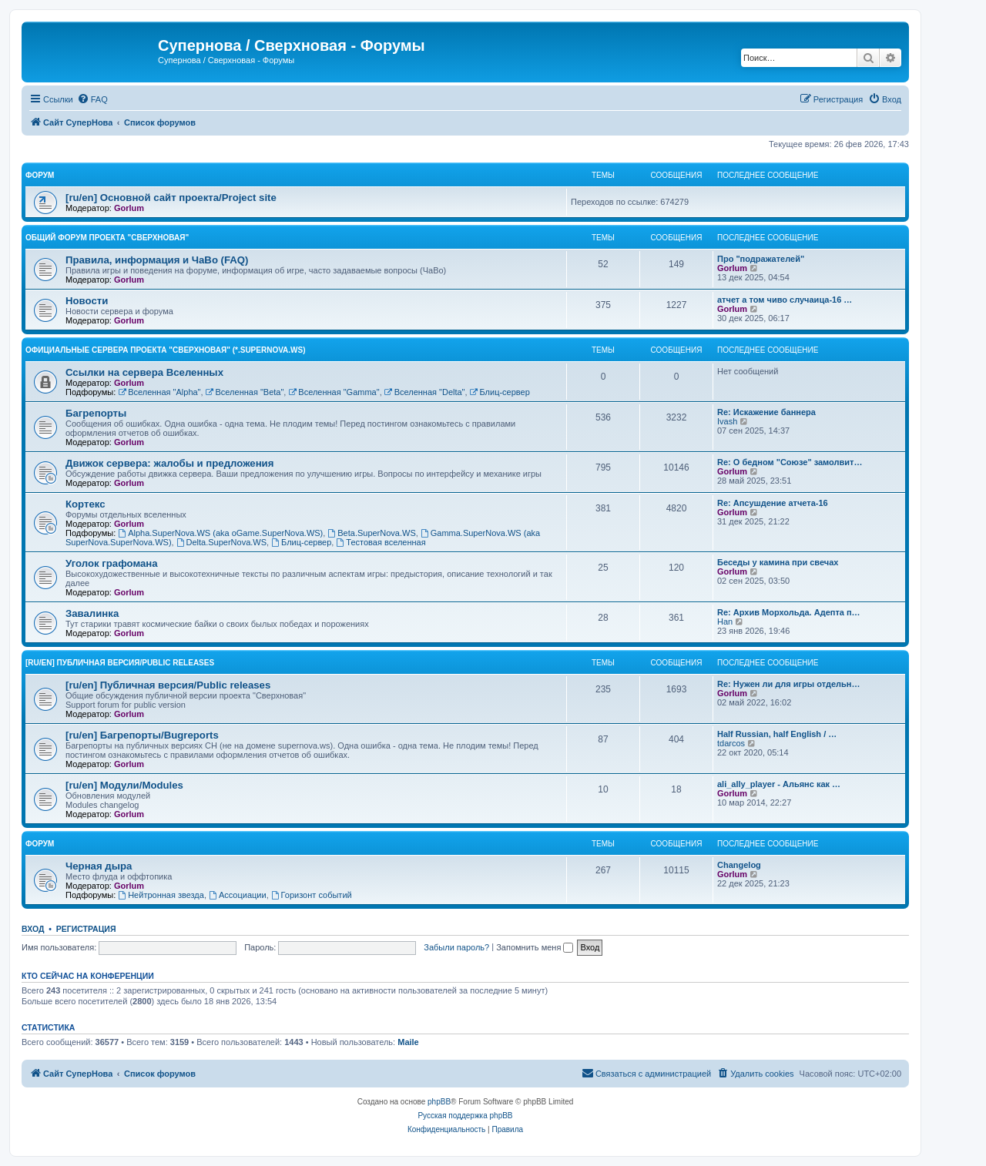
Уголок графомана (111, 563)
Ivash (727, 421)
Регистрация (86, 928)
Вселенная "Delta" (424, 392)
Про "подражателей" (760, 258)
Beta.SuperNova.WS (371, 533)
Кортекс (85, 504)
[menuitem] (92, 99)
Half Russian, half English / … (777, 734)
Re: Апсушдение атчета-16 (772, 503)
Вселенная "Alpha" (159, 392)
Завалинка (92, 613)
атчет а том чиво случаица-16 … (784, 299)
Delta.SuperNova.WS (221, 542)
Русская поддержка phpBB (465, 1115)
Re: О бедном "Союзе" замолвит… (789, 462)
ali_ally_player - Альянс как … (778, 784)
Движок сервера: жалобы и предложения (169, 463)
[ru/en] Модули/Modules (124, 785)
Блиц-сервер (500, 392)
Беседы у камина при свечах (777, 562)
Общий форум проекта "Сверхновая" (107, 237)
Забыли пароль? (456, 947)
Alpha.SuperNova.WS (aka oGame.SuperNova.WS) (220, 533)
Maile (408, 1042)
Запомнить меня (534, 947)
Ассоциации (238, 895)
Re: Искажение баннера (766, 412)
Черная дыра (98, 866)
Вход (33, 928)
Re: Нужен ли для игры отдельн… (788, 684)
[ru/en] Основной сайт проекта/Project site (171, 197)
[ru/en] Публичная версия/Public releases (119, 662)
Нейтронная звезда (161, 895)
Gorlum (129, 208)
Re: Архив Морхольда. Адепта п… (788, 612)
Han (725, 621)
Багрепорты (95, 413)
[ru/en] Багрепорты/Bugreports (142, 735)
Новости (86, 301)
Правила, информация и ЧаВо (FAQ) (157, 260)
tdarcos (731, 743)
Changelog (739, 864)
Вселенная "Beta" (245, 392)
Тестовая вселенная (380, 542)
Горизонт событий (311, 895)
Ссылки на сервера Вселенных (144, 372)
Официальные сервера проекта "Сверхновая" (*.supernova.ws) (165, 350)
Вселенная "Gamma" (333, 392)
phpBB (439, 1101)
